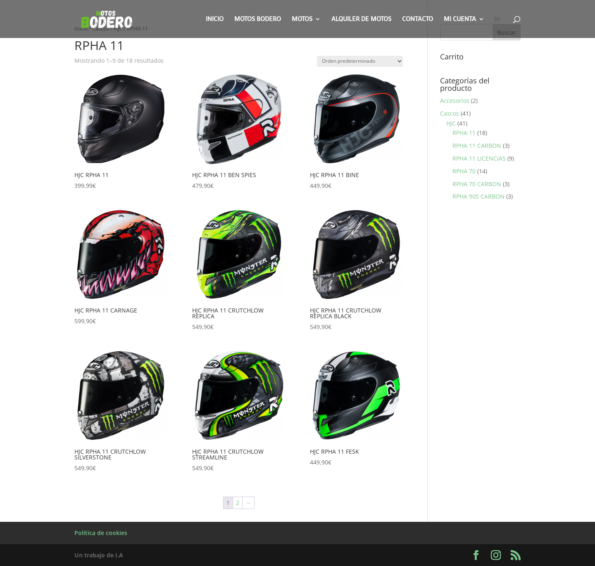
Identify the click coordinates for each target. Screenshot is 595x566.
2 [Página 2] (237, 503)
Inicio (215, 19)
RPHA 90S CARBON (478, 196)
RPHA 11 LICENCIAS (479, 158)
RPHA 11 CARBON (476, 145)
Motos (302, 19)
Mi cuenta (460, 19)
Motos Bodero (257, 19)
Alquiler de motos (361, 19)
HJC (451, 123)
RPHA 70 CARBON (476, 184)
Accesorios (454, 100)
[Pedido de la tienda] (360, 61)
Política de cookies (100, 533)
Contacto (417, 19)
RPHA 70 (464, 171)
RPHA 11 (464, 133)
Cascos (449, 113)
